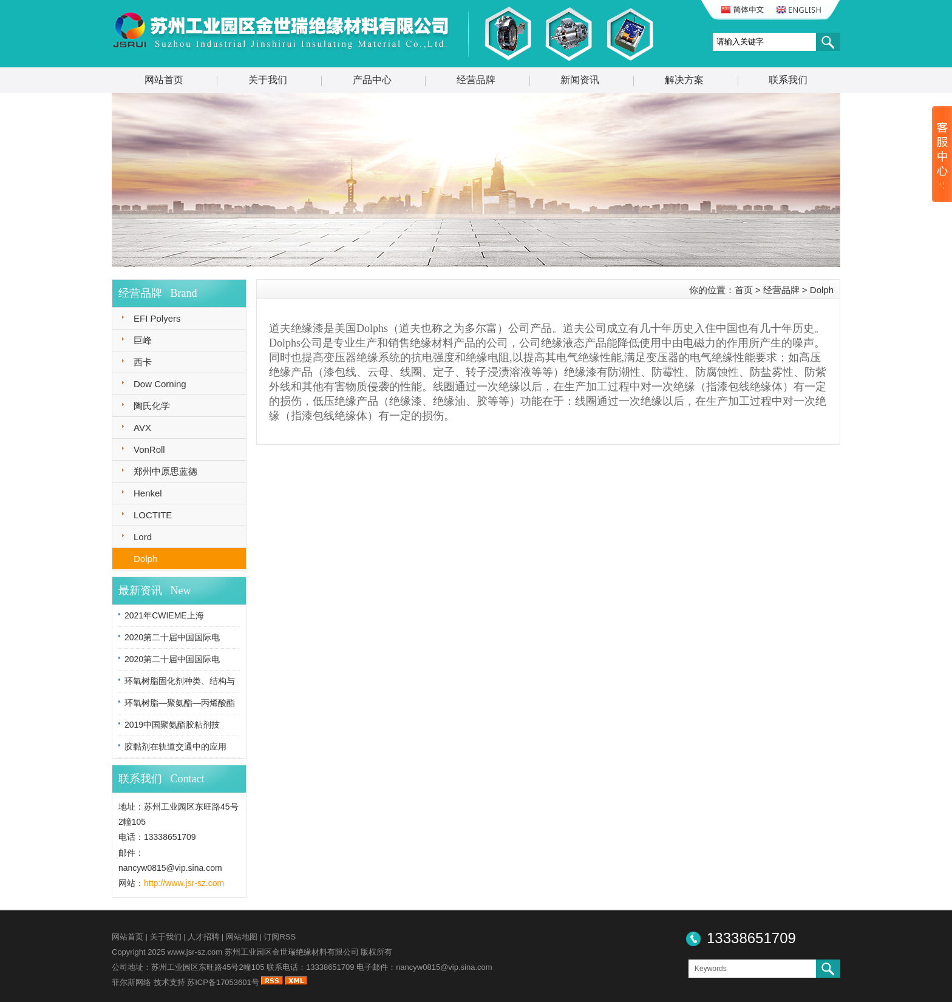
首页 (744, 290)
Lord (143, 537)
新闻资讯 (579, 80)
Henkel (148, 493)
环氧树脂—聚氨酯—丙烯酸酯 (179, 703)
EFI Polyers (157, 318)
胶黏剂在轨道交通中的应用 (175, 746)
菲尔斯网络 (131, 982)
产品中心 (372, 80)
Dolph (145, 558)
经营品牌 (476, 80)
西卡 (143, 362)
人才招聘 (203, 936)
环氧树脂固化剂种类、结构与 (179, 681)
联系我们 (788, 80)
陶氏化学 (152, 406)
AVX (142, 427)
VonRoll (149, 449)
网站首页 (163, 80)
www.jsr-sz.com (195, 951)
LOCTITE (153, 515)
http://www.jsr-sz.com (184, 883)
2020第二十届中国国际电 (172, 637)
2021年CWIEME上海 (164, 615)
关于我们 (267, 80)
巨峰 (143, 340)
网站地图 (241, 936)
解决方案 (684, 80)
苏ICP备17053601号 (223, 982)
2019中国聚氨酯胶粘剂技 (172, 724)
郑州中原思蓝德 (165, 471)
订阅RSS (280, 936)
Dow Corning (160, 384)
